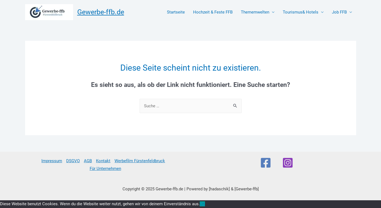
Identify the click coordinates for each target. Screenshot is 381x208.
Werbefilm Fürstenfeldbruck (139, 160)
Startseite (176, 12)
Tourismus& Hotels (300, 12)
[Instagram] (287, 162)
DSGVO (73, 160)
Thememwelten (255, 12)
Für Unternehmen (105, 168)
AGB (88, 160)
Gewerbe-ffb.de (100, 12)
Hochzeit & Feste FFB (213, 12)
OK (202, 203)
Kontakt (103, 160)
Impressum (51, 160)
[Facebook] (265, 162)
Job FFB (339, 12)
